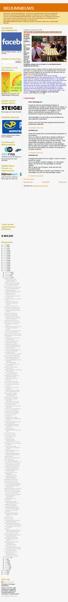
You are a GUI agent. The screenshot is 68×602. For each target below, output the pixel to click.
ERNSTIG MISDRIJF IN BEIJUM (12, 488)
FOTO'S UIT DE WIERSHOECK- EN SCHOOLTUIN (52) (12, 331)
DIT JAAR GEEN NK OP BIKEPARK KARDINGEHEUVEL (10, 474)
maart (6, 565)
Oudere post (63, 182)
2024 (5, 246)
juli (6, 559)
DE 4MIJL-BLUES (9, 519)
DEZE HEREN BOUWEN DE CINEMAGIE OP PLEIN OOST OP (11, 426)
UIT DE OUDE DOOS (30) (11, 533)
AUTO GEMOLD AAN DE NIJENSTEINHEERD (10, 373)
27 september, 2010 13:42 (35, 175)
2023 (5, 248)
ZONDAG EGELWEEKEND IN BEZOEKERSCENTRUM (12, 454)
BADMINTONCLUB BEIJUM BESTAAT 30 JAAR (11, 376)
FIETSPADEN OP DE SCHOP (12, 441)
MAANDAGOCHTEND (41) (11, 320)
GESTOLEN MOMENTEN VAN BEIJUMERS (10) (12, 422)
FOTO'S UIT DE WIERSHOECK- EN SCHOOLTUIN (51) (12, 409)
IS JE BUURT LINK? (9, 433)
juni (6, 560)
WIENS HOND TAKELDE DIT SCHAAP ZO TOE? (12, 403)
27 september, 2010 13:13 (35, 152)
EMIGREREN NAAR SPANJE (12, 490)
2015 (5, 262)
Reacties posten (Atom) (40, 186)
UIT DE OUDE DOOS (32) (11, 381)
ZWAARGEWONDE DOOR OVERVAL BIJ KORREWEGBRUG (11, 543)
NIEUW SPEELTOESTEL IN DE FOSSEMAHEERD (12, 549)
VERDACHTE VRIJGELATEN (12, 457)
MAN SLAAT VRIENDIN (10, 313)
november (8, 274)
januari (7, 568)
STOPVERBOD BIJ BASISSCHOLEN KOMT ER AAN (12, 430)
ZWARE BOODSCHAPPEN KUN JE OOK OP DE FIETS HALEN (12, 328)
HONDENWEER (8, 456)
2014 (5, 264)
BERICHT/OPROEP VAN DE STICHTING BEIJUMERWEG (12, 483)
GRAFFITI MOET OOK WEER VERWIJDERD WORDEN (12, 464)
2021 (5, 251)
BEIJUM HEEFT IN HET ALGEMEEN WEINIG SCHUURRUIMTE (10, 394)
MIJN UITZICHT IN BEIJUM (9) (12, 322)
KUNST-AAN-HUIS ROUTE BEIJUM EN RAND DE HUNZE (11, 303)
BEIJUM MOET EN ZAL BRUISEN (10, 499)
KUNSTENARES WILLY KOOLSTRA (10, 436)
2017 (5, 258)
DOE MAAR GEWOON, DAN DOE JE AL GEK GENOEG (12, 308)
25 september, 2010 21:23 (35, 127)
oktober (7, 275)
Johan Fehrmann (9, 582)
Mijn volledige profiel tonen (9, 596)
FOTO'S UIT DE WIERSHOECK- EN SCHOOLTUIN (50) (12, 492)
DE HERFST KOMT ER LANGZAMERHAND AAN (11, 502)
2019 (5, 255)
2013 (5, 265)
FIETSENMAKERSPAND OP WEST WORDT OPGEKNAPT (12, 524)
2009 (5, 570)
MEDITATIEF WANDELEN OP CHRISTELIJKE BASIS (12, 467)
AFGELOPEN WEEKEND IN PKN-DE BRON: (11, 451)
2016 (5, 260)
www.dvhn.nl (30, 75)
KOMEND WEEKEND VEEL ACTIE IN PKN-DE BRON (11, 508)
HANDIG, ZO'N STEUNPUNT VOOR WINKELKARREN (12, 283)
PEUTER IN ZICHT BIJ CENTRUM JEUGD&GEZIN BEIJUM (12, 448)
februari (7, 567)
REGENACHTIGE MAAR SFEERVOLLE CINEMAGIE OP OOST (12, 419)
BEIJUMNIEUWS (18, 8)
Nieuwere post (28, 182)
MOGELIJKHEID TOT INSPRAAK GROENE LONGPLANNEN (10, 280)
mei (6, 562)
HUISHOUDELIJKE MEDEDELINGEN (9, 439)
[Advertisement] (11, 191)
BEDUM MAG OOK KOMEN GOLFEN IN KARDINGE (11, 412)
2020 (5, 253)
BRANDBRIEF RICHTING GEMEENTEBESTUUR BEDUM (11, 539)
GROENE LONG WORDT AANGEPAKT (11, 367)
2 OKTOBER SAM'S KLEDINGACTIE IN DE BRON (12, 353)
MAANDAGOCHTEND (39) (11, 556)
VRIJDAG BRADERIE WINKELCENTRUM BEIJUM (12, 291)
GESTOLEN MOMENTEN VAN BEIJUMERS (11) (12, 347)
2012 (5, 267)
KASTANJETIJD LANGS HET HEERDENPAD (12, 339)
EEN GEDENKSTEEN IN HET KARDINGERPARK (12, 521)
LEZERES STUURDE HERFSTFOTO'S (9, 293)
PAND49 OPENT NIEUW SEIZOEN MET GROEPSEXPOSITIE (10, 553)
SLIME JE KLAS (8, 517)
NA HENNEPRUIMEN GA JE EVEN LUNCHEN (11, 470)
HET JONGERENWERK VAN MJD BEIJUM (11, 364)
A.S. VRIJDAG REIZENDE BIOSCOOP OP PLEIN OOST (12, 461)
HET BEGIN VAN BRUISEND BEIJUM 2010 (11, 486)
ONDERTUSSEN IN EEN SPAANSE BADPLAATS (11, 315)
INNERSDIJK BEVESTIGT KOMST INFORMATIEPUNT (12, 344)
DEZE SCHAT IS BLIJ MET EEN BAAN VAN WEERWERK (12, 288)
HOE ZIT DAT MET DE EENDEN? (10, 415)
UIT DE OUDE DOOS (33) (11, 306)
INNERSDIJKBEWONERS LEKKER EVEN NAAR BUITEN (11, 514)
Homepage (45, 182)
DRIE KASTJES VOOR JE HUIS (12, 333)
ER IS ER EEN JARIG (10, 434)
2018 (5, 257)
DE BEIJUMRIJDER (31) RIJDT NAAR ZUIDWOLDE (12, 535)
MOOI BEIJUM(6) (8, 459)
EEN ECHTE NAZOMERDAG (12, 355)
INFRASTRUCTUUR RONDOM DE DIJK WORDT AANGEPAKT (12, 496)
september (8, 277)
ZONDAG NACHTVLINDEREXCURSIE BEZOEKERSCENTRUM (12, 530)
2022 (5, 250)
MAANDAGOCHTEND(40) (11, 397)
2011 (5, 269)
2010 (5, 270)
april (6, 564)
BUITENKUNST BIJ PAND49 (11, 383)
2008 (5, 572)
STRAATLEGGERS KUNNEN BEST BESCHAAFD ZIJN (12, 391)
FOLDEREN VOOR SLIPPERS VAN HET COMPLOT (12, 318)
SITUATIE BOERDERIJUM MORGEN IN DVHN (11, 341)
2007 (5, 574)
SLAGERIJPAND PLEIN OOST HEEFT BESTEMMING (12, 357)
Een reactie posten (29, 179)
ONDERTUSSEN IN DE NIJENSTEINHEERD (10, 505)
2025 (5, 245)
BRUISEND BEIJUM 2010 (11, 481)
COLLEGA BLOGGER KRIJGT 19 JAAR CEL (12, 296)
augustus (7, 557)
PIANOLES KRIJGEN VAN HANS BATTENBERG (13, 370)
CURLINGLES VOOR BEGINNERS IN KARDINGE (12, 546)
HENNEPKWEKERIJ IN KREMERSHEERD (10, 477)
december (8, 272)
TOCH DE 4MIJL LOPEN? (11, 285)
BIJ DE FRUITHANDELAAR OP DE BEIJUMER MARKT (12, 350)
